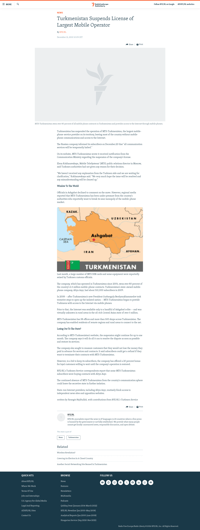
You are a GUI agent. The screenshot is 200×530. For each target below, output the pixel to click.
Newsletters (66, 491)
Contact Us (26, 516)
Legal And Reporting (30, 506)
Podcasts (64, 501)
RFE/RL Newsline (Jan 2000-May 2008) (78, 511)
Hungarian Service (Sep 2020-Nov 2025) (78, 520)
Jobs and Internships (30, 496)
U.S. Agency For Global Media (34, 501)
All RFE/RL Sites (28, 511)
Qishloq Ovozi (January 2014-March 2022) (79, 506)
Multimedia (66, 496)
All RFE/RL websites (186, 4)
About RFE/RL (27, 481)
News (60, 13)
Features (64, 486)
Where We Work (28, 486)
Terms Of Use (27, 491)
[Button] (129, 44)
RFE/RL (63, 32)
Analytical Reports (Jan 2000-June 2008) (79, 516)
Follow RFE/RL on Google (164, 4)
